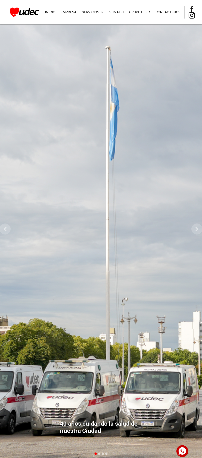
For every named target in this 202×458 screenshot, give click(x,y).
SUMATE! (116, 12)
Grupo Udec (139, 12)
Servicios (90, 12)
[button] (5, 229)
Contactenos (167, 12)
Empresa (68, 12)
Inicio (50, 12)
